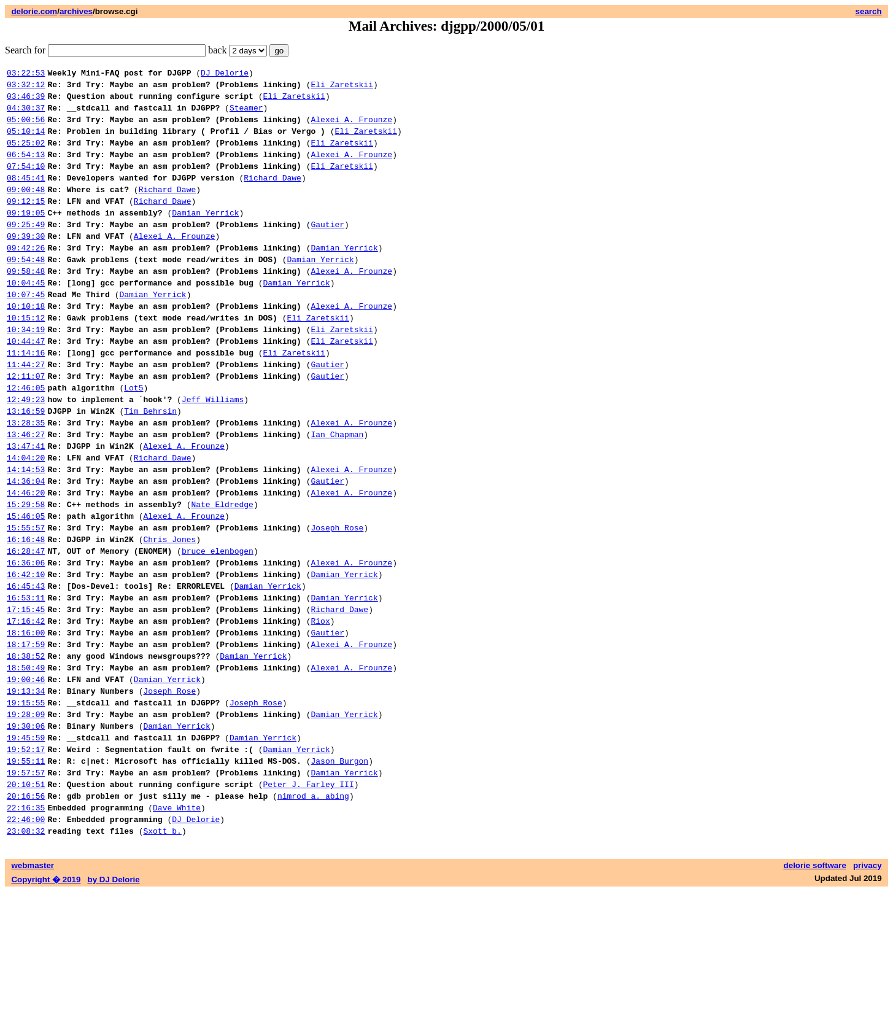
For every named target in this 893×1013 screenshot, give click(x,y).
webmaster (32, 987)
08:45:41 (26, 195)
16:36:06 (26, 641)
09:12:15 (26, 222)
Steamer (246, 114)
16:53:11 (26, 682)
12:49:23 (26, 452)
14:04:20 (26, 520)
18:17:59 (26, 736)
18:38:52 (26, 749)
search (869, 11)
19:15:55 (26, 803)
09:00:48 (26, 209)
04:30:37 (26, 114)
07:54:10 (26, 182)
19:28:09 (26, 817)
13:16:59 (26, 466)
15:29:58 (26, 574)
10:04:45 (26, 317)
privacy (867, 987)
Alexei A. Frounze (351, 128)
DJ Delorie (225, 74)
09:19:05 (26, 236)
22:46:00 (26, 938)
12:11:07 (26, 425)
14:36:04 (26, 547)
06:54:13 (26, 168)
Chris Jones (169, 614)
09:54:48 (26, 290)
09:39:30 (26, 263)
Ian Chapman (337, 493)
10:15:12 (26, 357)
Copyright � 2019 (45, 1001)
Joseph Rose (337, 601)
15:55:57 (26, 601)
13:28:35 (26, 479)
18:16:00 (26, 722)
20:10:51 (26, 898)
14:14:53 (26, 533)
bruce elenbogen (217, 628)
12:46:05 (26, 438)
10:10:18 (26, 344)
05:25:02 (26, 155)
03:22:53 (26, 74)
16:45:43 (26, 668)
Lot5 (133, 438)
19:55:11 (26, 871)
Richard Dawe (272, 195)
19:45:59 (26, 844)
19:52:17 (26, 857)
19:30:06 (26, 830)
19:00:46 (26, 776)
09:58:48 (26, 303)
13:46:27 (26, 493)
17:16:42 (26, 709)
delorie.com (34, 11)
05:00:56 (26, 128)
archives (76, 11)
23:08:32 (26, 952)
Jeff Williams (213, 452)
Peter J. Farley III (308, 898)
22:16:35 (26, 925)
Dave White (177, 925)
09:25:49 (26, 249)
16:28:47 (26, 628)
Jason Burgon (339, 871)
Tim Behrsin (150, 466)
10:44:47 (26, 384)
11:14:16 (26, 398)
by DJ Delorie (114, 1001)
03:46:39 (26, 101)
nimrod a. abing (313, 911)
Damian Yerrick (205, 236)
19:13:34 (26, 790)
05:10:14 (26, 141)
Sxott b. (162, 952)
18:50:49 (26, 763)
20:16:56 (26, 911)
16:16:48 (26, 614)
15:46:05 (26, 587)
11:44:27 (26, 411)
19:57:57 (26, 884)
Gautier (327, 249)
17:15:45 (26, 695)
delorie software (815, 987)
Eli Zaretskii (342, 87)
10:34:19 (26, 371)
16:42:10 (26, 655)
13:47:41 (26, 506)
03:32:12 (26, 87)
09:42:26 (26, 276)
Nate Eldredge (222, 574)
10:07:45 (26, 330)
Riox (320, 709)
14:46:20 (26, 560)
